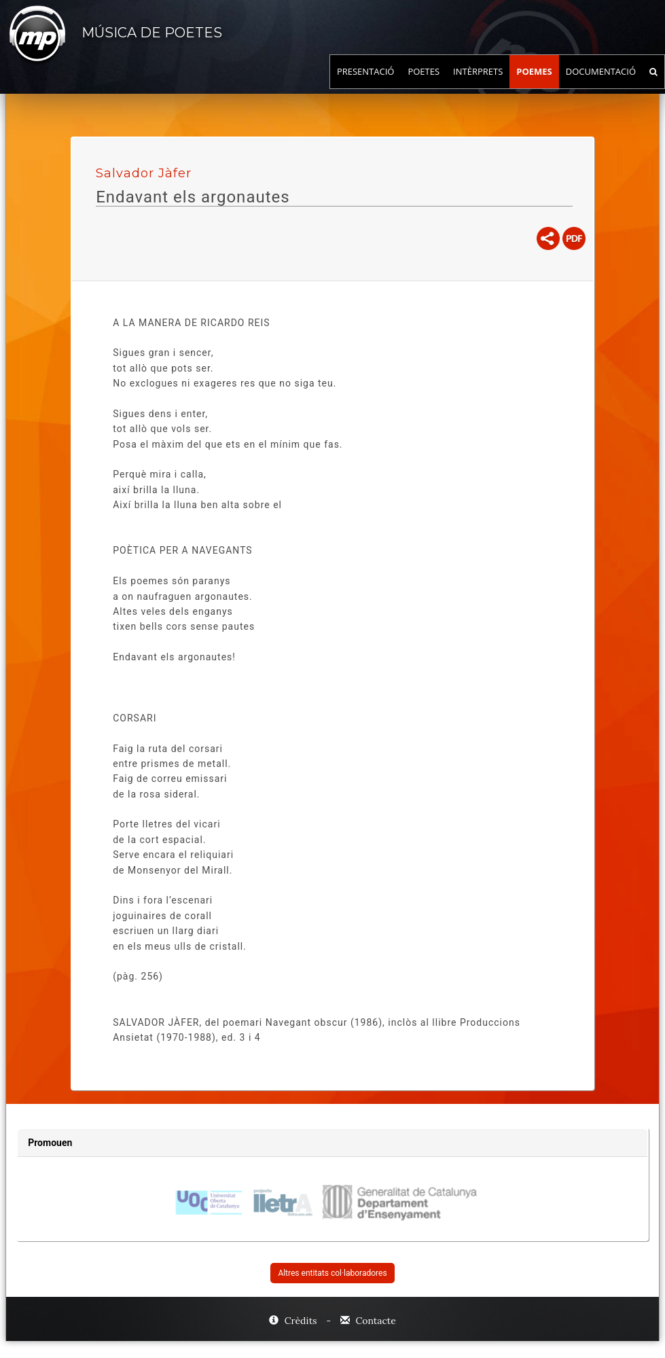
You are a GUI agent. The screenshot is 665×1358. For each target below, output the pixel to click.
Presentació (366, 85)
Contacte (368, 1321)
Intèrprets (478, 85)
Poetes (423, 85)
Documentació (601, 85)
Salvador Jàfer (144, 173)
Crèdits (294, 1321)
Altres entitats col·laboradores (332, 1273)
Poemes (534, 85)
